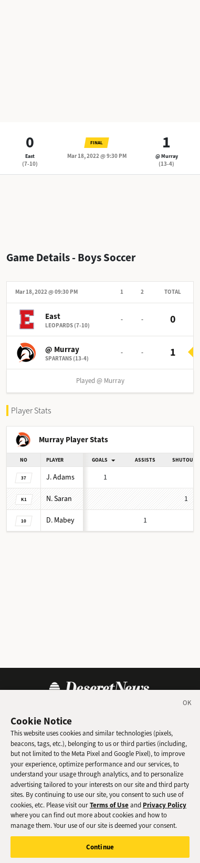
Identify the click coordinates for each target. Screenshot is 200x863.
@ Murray (166, 156)
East (30, 156)
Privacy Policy (164, 807)
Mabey (60, 520)
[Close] (187, 707)
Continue (100, 849)
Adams (60, 477)
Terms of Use (109, 807)
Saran (59, 499)
